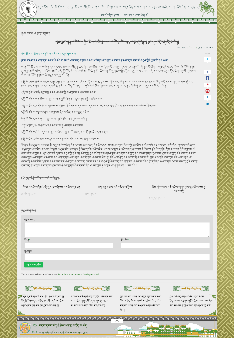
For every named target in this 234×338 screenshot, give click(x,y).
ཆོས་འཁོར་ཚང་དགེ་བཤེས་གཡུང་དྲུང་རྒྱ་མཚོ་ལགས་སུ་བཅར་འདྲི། (179, 189)
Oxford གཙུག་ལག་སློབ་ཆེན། (186, 301)
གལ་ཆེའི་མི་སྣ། (180, 7)
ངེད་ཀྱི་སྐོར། (56, 7)
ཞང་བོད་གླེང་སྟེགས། (110, 15)
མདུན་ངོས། (43, 7)
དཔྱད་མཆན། (30, 219)
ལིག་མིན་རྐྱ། (54, 305)
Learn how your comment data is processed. (78, 275)
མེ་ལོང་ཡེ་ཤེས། (42, 296)
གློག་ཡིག (125, 240)
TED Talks (203, 301)
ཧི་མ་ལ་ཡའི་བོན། (78, 296)
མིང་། (27, 240)
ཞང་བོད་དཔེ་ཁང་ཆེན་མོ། (136, 15)
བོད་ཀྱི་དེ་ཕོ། (205, 305)
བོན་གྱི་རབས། (90, 7)
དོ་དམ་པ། (193, 48)
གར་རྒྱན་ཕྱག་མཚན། (158, 7)
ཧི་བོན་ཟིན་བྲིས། (93, 296)
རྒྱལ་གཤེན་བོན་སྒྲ (56, 296)
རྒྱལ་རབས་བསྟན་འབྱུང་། (35, 33)
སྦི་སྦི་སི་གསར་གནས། (191, 305)
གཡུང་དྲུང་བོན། (28, 296)
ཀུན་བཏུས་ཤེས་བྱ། (199, 7)
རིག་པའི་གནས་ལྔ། (110, 7)
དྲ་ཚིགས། (28, 251)
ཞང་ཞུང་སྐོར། (73, 7)
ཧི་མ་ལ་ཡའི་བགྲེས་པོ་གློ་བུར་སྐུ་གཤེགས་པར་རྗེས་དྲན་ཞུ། (51, 187)
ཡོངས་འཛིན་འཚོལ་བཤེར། (145, 301)
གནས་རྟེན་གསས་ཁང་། (134, 7)
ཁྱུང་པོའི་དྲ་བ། (89, 301)
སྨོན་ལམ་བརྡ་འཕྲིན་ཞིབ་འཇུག (133, 296)
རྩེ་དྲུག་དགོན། (100, 305)
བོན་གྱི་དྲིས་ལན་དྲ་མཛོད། (32, 301)
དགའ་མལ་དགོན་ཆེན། (83, 305)
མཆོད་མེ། (129, 301)
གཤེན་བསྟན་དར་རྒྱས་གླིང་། (36, 305)
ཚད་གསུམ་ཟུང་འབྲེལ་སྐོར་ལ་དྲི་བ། (115, 187)
